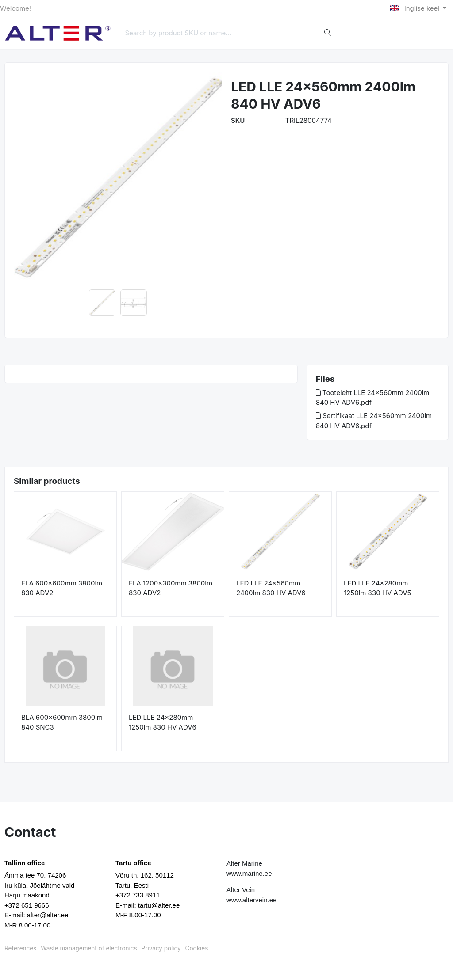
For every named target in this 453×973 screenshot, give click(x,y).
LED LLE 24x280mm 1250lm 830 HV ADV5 (377, 588)
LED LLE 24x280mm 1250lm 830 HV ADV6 (162, 722)
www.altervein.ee (251, 900)
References (20, 948)
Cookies (196, 948)
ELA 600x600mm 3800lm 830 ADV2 (61, 588)
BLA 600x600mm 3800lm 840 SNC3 (62, 722)
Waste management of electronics (89, 948)
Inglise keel (415, 8)
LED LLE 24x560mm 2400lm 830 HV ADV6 (271, 588)
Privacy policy (161, 948)
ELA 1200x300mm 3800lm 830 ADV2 (170, 588)
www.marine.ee (249, 873)
